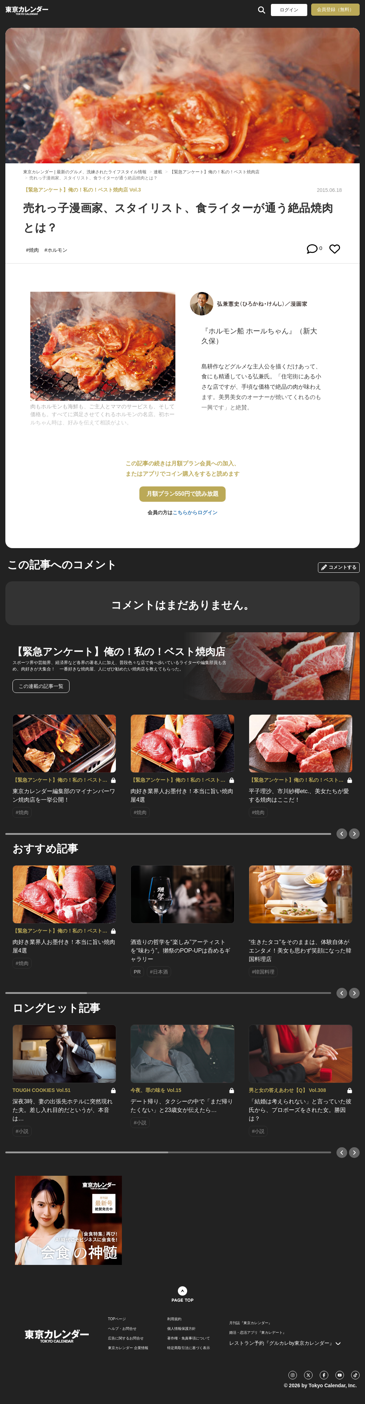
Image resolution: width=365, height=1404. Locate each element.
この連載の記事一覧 (41, 686)
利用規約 (174, 1319)
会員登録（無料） (335, 9)
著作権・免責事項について (188, 1338)
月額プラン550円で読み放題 (182, 494)
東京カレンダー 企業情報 (128, 1348)
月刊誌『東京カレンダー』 (250, 1323)
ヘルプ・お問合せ (122, 1329)
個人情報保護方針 (181, 1329)
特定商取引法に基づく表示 (188, 1348)
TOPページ (117, 1319)
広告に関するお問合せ (126, 1338)
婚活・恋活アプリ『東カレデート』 (257, 1332)
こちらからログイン (195, 512)
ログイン (289, 9)
